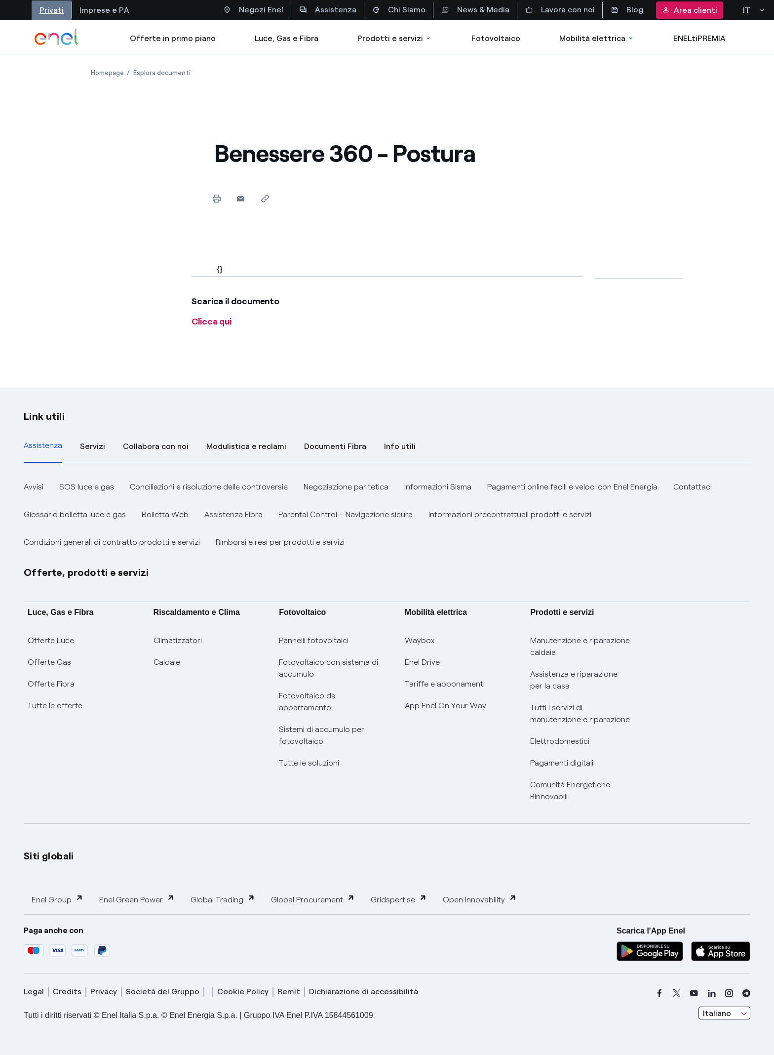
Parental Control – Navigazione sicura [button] (345, 514)
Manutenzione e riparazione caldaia (580, 646)
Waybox (420, 640)
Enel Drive (422, 662)
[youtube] (694, 993)
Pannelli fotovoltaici (313, 640)
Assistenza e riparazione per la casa (574, 679)
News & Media (475, 10)
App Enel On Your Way (445, 705)
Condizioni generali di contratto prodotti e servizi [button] (112, 542)
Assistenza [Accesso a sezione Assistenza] (327, 10)
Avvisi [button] (33, 486)
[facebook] (659, 993)
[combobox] (724, 1013)
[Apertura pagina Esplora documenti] (162, 73)
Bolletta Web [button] (165, 514)
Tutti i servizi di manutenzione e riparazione (580, 713)
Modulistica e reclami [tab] (246, 446)
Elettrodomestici (559, 741)
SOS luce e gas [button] (86, 486)
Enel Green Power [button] (137, 899)
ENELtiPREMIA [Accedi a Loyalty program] (699, 38)
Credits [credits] (67, 991)
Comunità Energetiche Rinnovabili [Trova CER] (570, 790)
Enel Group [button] (57, 899)
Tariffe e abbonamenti (445, 684)
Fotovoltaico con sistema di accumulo (328, 668)
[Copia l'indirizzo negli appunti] (265, 198)
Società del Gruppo (162, 991)
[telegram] (746, 993)
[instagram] (729, 993)
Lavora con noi (560, 10)
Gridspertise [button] (399, 899)
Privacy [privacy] (103, 991)
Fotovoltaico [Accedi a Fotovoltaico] (495, 38)
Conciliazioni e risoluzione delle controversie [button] (209, 486)
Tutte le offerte (55, 705)
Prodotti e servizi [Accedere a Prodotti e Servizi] (394, 38)
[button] (241, 198)
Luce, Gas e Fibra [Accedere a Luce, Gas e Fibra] (286, 38)
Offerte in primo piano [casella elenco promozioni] (173, 38)
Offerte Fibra (51, 684)
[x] (677, 993)
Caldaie (167, 662)
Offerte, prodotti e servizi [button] (86, 572)
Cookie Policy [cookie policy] (243, 991)
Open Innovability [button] (480, 899)
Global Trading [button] (223, 899)
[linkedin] (712, 993)
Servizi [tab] (92, 446)
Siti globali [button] (49, 856)
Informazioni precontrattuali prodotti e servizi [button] (509, 514)
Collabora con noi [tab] (156, 446)
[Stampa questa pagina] (216, 198)
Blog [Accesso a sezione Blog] (627, 10)
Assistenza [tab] (43, 445)
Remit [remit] (288, 991)
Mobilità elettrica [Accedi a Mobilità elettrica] (596, 38)
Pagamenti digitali (561, 763)
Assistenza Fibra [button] (233, 514)
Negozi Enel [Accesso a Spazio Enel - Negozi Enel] (253, 10)
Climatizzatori (178, 640)
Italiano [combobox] (717, 1013)
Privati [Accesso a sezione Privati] (51, 10)
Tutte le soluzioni (309, 763)
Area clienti (689, 10)
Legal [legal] (34, 991)
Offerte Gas (49, 662)
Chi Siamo (399, 10)
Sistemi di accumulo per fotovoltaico (321, 735)
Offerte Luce (51, 640)
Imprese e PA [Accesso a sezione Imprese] (104, 10)
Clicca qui (212, 321)
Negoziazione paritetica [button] (346, 486)
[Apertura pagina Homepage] (107, 73)
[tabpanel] (387, 514)
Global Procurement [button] (313, 899)
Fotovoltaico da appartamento (307, 701)
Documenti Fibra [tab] (335, 446)
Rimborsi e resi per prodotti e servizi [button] (280, 542)
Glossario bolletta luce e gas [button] (75, 514)
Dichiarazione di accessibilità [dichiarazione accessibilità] (363, 991)
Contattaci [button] (692, 486)
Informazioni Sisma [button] (437, 486)
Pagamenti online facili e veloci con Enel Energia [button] (572, 486)
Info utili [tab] (400, 446)
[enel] (56, 37)
